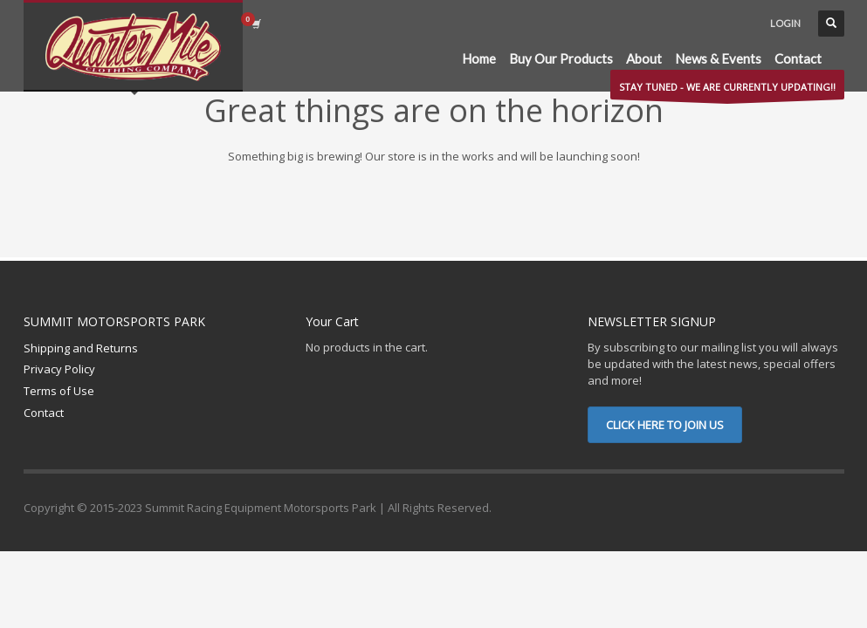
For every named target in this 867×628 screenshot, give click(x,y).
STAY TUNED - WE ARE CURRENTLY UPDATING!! (727, 89)
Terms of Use (59, 391)
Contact (44, 412)
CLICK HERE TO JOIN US (665, 425)
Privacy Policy (59, 369)
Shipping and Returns (81, 348)
